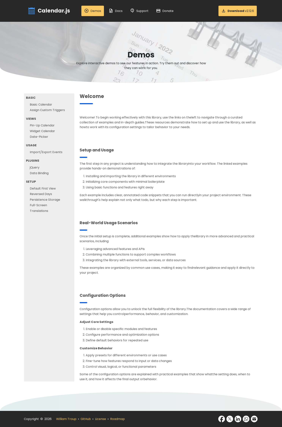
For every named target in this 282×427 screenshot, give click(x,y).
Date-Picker (39, 137)
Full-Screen (38, 205)
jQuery (34, 167)
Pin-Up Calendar (42, 125)
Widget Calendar (42, 131)
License (100, 419)
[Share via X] (230, 419)
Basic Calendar (41, 104)
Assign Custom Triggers (47, 110)
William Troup (66, 419)
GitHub (86, 419)
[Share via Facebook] (222, 419)
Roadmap (117, 419)
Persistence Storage (45, 199)
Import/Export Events (46, 152)
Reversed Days (41, 194)
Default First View (43, 188)
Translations (39, 211)
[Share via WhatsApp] (246, 419)
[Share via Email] (254, 419)
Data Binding (39, 173)
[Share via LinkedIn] (238, 419)
